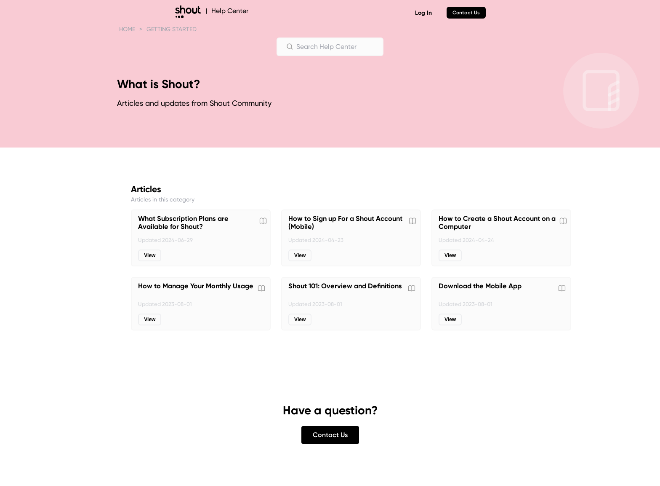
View (149, 255)
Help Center (229, 11)
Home (127, 29)
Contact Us (466, 13)
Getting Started (171, 29)
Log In (423, 12)
